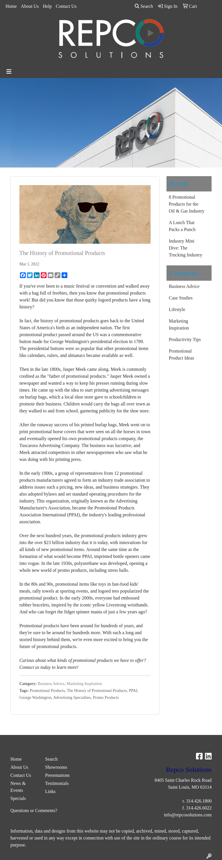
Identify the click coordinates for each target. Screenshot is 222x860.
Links (50, 791)
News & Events (18, 787)
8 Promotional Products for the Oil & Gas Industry (186, 204)
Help (47, 6)
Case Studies (181, 297)
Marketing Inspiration (84, 684)
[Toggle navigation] (9, 72)
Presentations (57, 775)
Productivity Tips (185, 339)
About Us (30, 6)
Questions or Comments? (33, 810)
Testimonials (57, 783)
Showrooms (56, 767)
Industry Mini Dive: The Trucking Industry (185, 248)
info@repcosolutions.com (188, 814)
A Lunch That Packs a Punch (182, 226)
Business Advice (51, 684)
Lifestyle (177, 309)
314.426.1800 (199, 800)
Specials (18, 798)
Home (11, 6)
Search (144, 6)
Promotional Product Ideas (181, 354)
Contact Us (66, 6)
